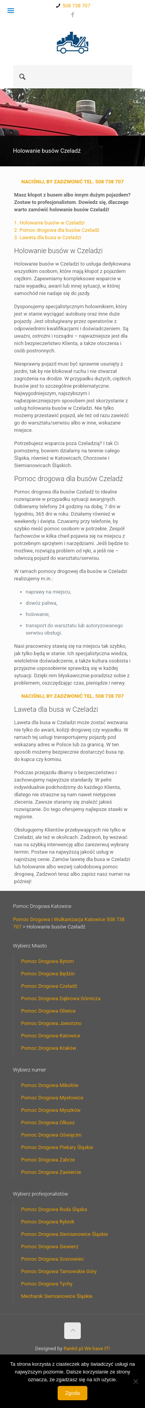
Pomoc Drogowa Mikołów (50, 1085)
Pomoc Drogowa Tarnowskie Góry (59, 1271)
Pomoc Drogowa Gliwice (48, 1011)
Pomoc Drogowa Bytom (47, 961)
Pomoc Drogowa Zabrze (48, 1160)
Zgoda (72, 1393)
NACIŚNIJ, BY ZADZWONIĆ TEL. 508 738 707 (72, 182)
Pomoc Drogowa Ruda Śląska (54, 1209)
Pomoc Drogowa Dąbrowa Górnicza (61, 998)
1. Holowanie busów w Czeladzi (49, 223)
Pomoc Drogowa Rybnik (48, 1222)
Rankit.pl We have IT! (87, 1348)
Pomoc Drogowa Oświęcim (51, 1135)
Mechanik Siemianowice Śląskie (57, 1296)
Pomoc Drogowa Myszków (51, 1110)
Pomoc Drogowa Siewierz (49, 1246)
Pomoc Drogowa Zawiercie (51, 1172)
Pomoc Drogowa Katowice (50, 1036)
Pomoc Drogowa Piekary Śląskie (57, 1147)
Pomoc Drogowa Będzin (48, 974)
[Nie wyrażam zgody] (135, 1381)
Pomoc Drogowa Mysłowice (52, 1098)
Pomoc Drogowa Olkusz (48, 1122)
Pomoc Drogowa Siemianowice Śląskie (64, 1234)
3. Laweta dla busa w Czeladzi (47, 237)
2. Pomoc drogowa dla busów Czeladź (56, 230)
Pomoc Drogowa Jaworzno (51, 1023)
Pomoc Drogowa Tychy (47, 1284)
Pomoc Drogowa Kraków (49, 1048)
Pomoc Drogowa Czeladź (49, 986)
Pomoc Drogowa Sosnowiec (52, 1259)
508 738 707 (76, 6)
